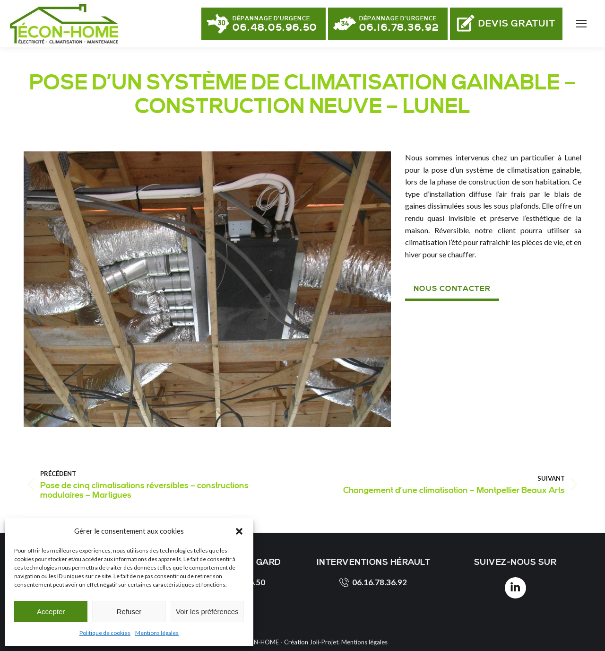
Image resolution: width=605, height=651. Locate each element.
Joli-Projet (324, 642)
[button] (239, 531)
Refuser (129, 611)
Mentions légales (157, 632)
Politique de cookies (104, 632)
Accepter (51, 611)
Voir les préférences (207, 611)
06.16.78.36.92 (373, 582)
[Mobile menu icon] (581, 23)
